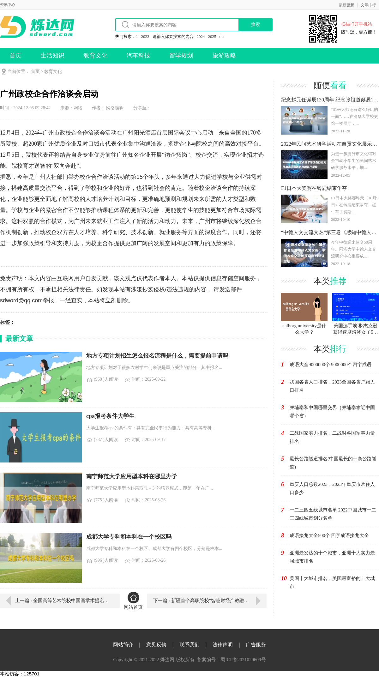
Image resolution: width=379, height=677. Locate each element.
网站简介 (123, 644)
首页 (15, 55)
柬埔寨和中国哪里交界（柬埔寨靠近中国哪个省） (332, 411)
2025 (212, 36)
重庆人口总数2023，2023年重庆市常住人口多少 (332, 488)
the (222, 36)
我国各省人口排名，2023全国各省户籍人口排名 (332, 386)
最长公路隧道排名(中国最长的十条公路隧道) (333, 462)
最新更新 (346, 5)
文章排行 (368, 5)
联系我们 (189, 644)
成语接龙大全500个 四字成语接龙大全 (329, 535)
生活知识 (52, 55)
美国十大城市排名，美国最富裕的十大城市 (332, 582)
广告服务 (256, 644)
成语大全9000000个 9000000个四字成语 (330, 364)
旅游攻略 (224, 55)
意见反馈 (156, 644)
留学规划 (181, 55)
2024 (201, 36)
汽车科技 (138, 55)
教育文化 (95, 55)
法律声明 (223, 644)
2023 (145, 36)
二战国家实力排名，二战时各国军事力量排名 (332, 437)
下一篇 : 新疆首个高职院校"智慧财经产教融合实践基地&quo (210, 600)
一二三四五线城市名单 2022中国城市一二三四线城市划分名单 (333, 514)
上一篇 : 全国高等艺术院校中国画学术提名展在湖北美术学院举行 (63, 600)
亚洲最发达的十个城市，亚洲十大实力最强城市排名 (332, 557)
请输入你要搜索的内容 (173, 36)
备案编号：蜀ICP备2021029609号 (231, 659)
